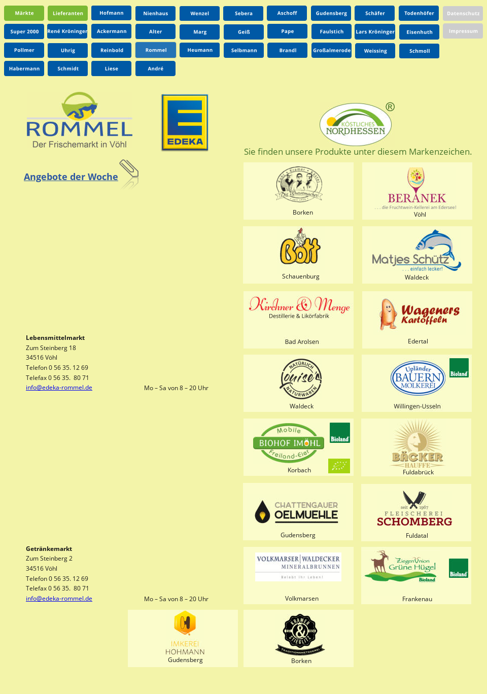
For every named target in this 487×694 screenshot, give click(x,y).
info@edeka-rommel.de (59, 387)
